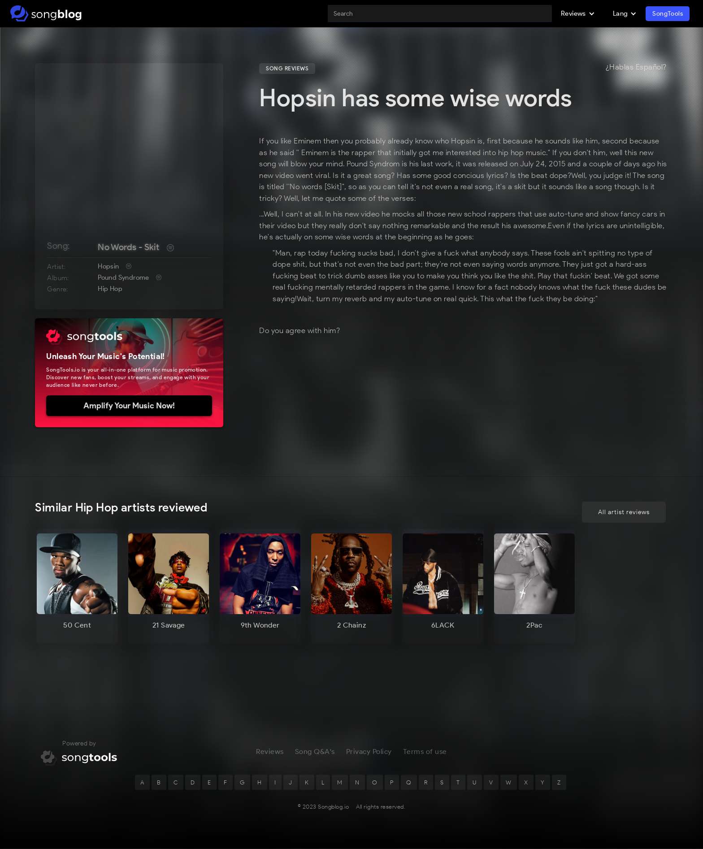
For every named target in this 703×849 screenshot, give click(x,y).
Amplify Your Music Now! (129, 406)
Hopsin (108, 266)
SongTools (667, 13)
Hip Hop (110, 289)
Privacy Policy (369, 752)
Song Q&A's (315, 752)
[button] (578, 13)
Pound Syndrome (123, 277)
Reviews (270, 752)
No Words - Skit (128, 247)
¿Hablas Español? (636, 67)
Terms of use (425, 752)
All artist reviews (624, 512)
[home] (46, 13)
